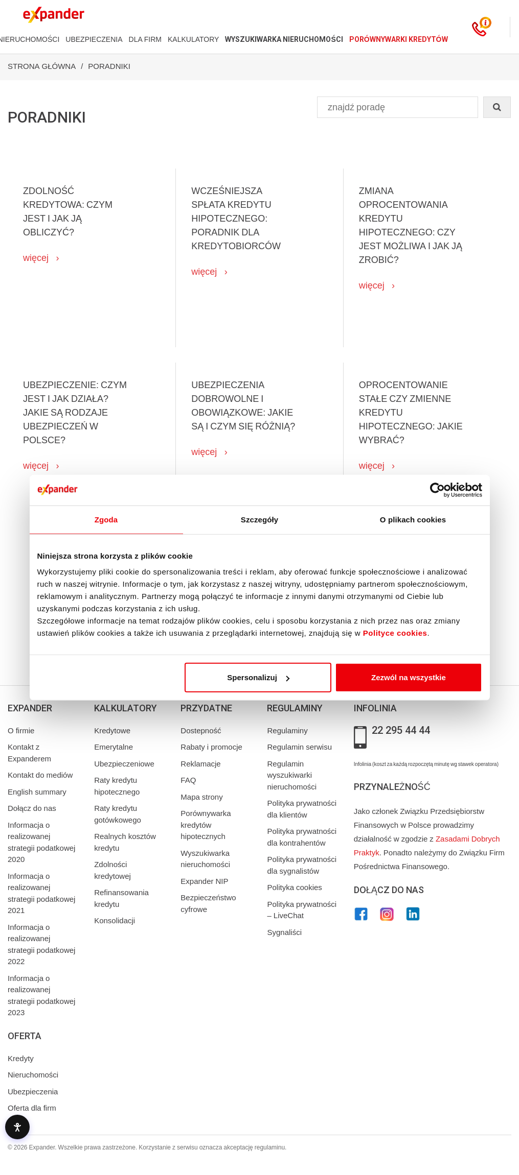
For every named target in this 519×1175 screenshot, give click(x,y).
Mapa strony (201, 797)
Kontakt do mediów (40, 775)
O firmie (21, 730)
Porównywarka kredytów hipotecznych (205, 825)
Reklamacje (200, 764)
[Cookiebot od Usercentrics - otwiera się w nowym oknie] (437, 489)
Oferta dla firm (32, 1108)
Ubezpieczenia (33, 1091)
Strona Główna (42, 66)
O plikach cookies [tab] (413, 519)
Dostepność (200, 730)
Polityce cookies (395, 633)
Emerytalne (113, 747)
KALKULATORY (193, 39)
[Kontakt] (479, 27)
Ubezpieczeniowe (124, 764)
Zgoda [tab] (106, 519)
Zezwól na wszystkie (408, 677)
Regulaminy (287, 730)
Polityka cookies (294, 887)
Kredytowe (112, 730)
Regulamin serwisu (299, 747)
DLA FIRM (145, 39)
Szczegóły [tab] (259, 519)
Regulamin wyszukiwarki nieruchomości (292, 775)
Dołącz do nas (32, 808)
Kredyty (21, 1058)
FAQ (188, 780)
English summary (37, 792)
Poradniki (109, 66)
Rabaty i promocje (211, 747)
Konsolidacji (114, 920)
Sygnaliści (284, 932)
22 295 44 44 (401, 730)
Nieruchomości (33, 1075)
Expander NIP (204, 881)
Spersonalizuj (258, 677)
